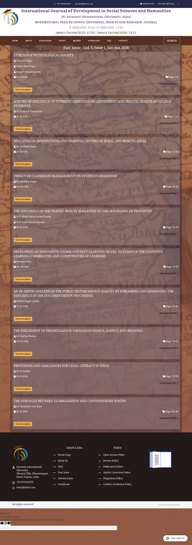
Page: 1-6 (172, 77)
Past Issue (63, 472)
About (28, 41)
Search (172, 40)
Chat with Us (175, 538)
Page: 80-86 (170, 411)
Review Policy (111, 460)
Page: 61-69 (170, 306)
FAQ (109, 41)
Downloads (94, 41)
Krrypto (176, 504)
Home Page (64, 454)
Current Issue (65, 478)
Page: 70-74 (170, 341)
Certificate (147, 4)
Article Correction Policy (116, 472)
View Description (23, 89)
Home (15, 41)
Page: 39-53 (170, 227)
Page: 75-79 (170, 376)
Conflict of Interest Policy (117, 484)
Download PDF (169, 83)
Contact (123, 41)
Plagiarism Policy (113, 478)
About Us (63, 460)
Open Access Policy (114, 454)
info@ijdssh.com (25, 487)
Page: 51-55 (170, 266)
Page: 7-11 (171, 116)
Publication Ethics (113, 466)
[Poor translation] (7, 523)
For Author (45, 41)
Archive (77, 41)
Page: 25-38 (170, 186)
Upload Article (166, 4)
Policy (62, 41)
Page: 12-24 (170, 151)
